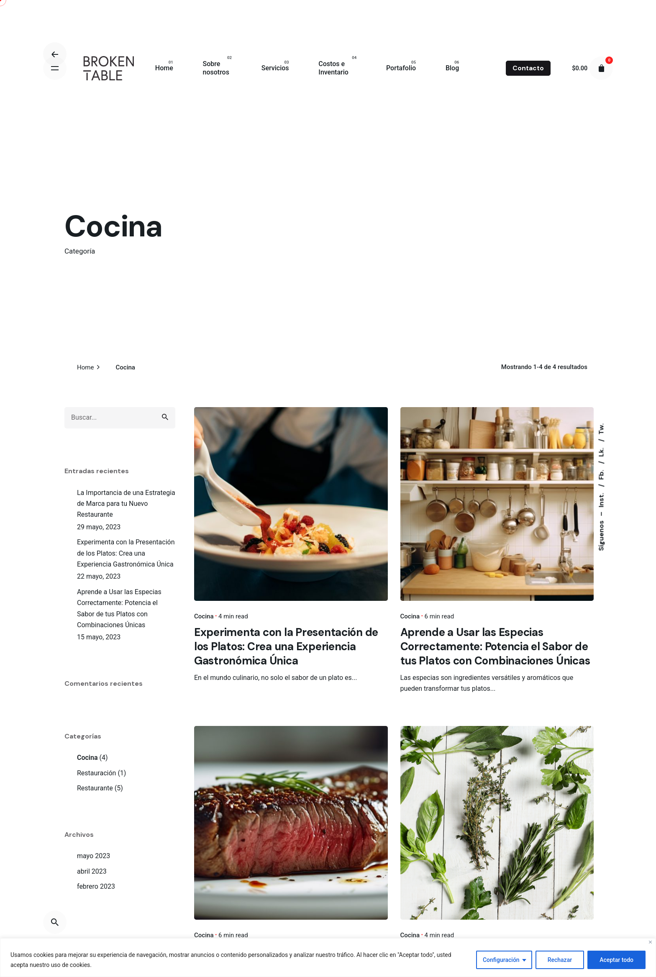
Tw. (601, 428)
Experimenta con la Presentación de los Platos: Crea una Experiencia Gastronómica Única (126, 553)
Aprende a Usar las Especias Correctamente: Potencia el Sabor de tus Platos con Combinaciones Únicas (119, 608)
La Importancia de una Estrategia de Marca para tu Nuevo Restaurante (126, 504)
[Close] (650, 942)
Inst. (601, 499)
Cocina (87, 758)
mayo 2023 (93, 856)
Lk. (601, 451)
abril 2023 (92, 871)
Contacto (528, 68)
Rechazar (560, 959)
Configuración (501, 959)
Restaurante (95, 788)
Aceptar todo (616, 959)
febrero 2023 (96, 886)
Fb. (601, 474)
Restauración (96, 773)
